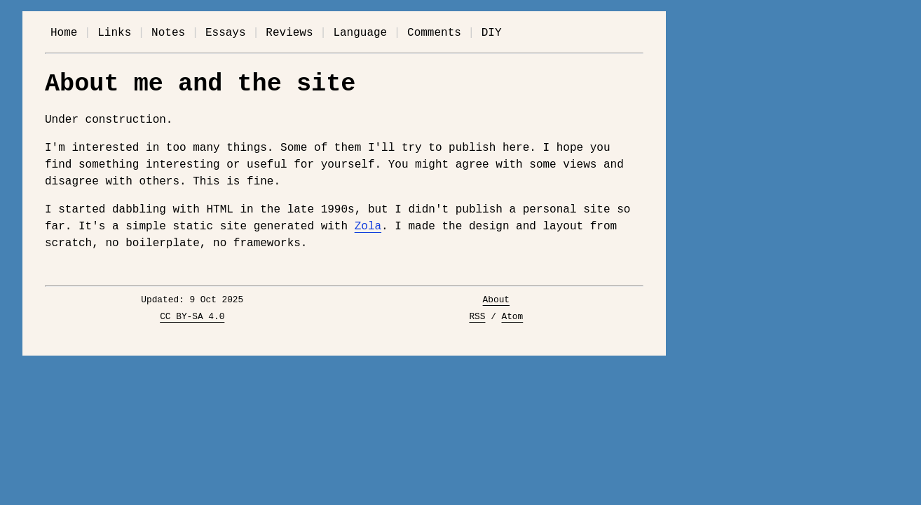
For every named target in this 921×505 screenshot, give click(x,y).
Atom (513, 317)
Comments (434, 33)
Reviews (289, 33)
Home (63, 33)
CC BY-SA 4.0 (192, 317)
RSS (477, 317)
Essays (225, 33)
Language (360, 33)
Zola (368, 226)
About (496, 300)
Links (114, 33)
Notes (168, 33)
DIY (492, 33)
